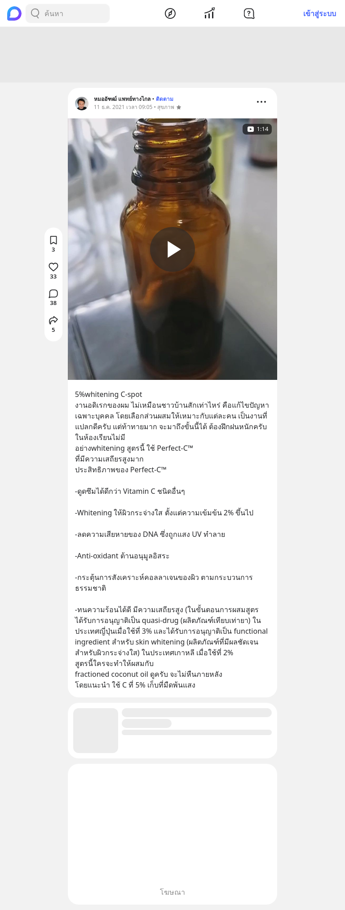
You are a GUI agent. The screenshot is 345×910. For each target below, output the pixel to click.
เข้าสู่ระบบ (319, 13)
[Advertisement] (172, 54)
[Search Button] (35, 13)
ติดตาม (164, 99)
